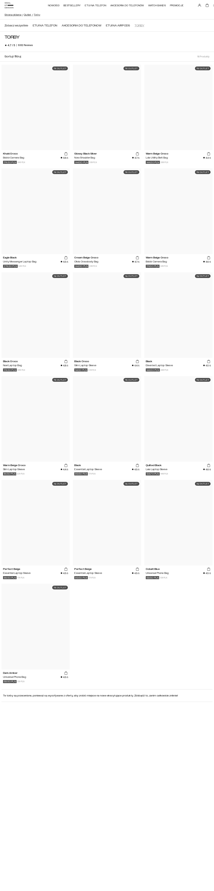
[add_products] (66, 153)
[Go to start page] (9, 5)
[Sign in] (199, 5)
